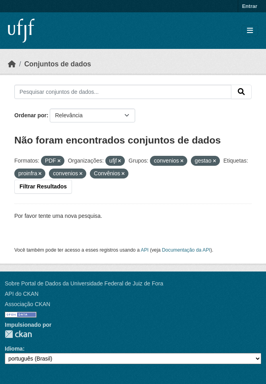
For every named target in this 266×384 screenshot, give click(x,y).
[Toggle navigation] (250, 31)
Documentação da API (186, 250)
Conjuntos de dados (57, 64)
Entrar (249, 6)
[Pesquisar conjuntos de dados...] (122, 92)
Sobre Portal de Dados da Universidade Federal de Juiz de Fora (84, 283)
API (145, 250)
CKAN (18, 334)
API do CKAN (22, 294)
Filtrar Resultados (43, 186)
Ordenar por (30, 115)
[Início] (12, 64)
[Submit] (241, 92)
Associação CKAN (27, 304)
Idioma (14, 348)
